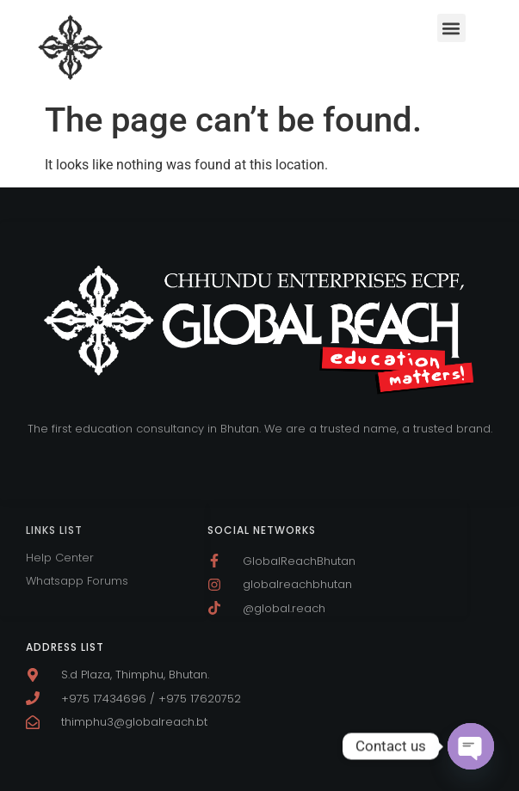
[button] (451, 28)
